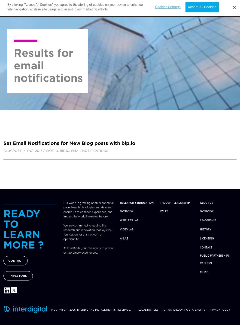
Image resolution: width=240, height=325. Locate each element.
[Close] (234, 6)
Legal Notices (148, 309)
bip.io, (65, 151)
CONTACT (15, 260)
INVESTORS (18, 275)
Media (204, 272)
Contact (206, 247)
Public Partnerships (215, 255)
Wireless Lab (129, 220)
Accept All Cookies (202, 6)
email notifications (89, 151)
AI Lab (124, 238)
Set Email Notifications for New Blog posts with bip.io (69, 143)
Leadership (208, 220)
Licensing (207, 238)
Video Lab (127, 229)
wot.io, (53, 151)
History (205, 229)
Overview (127, 211)
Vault (164, 211)
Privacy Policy (219, 309)
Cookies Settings (168, 6)
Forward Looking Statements (183, 309)
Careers (206, 263)
